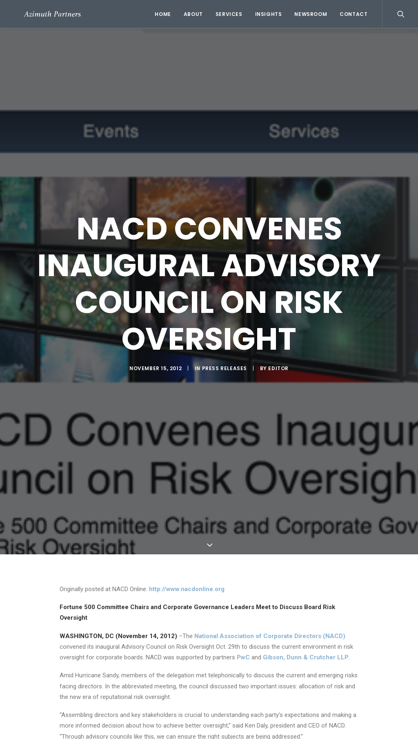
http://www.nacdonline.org (187, 589)
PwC (243, 657)
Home (163, 14)
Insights (268, 14)
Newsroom (310, 14)
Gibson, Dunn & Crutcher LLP (306, 657)
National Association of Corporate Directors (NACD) (269, 636)
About (193, 14)
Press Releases (224, 368)
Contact (353, 14)
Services (229, 14)
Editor (278, 368)
